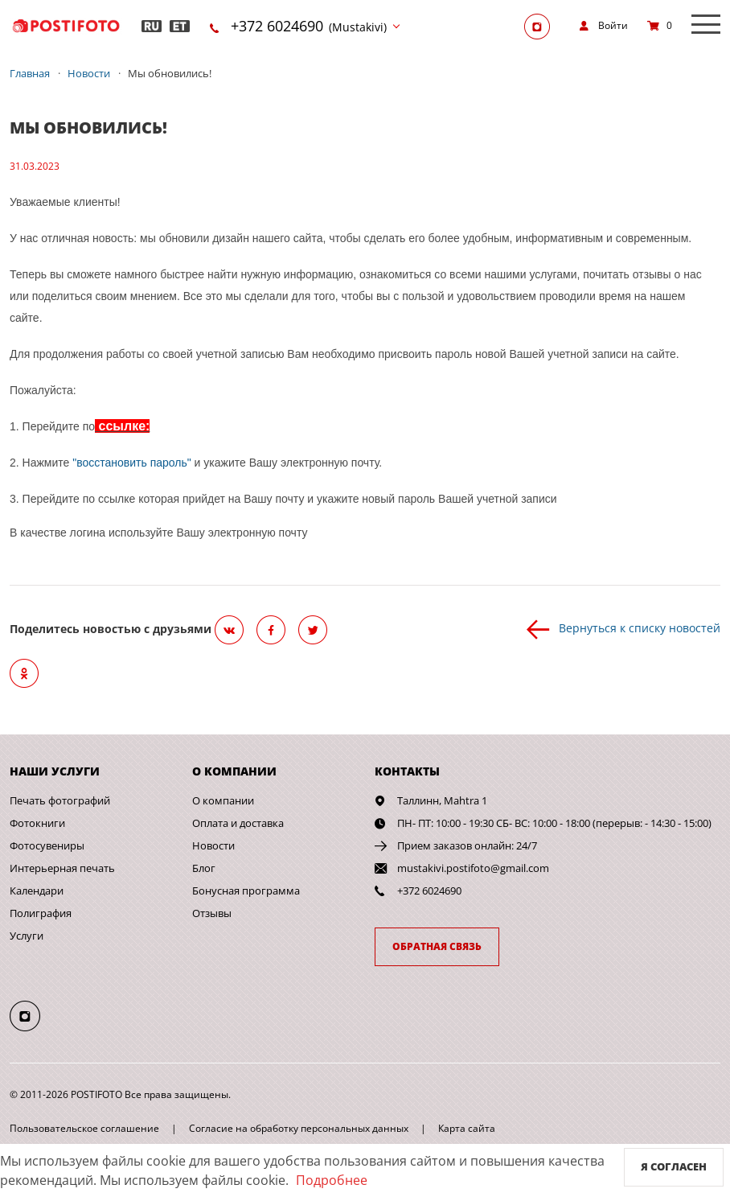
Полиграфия (41, 913)
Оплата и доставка (238, 823)
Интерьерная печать (62, 868)
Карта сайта (466, 1128)
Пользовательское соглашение (84, 1128)
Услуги (26, 935)
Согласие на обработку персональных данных (298, 1128)
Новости (213, 845)
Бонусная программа (246, 890)
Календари (37, 890)
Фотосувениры (47, 845)
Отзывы (212, 913)
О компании (223, 800)
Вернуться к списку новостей (639, 628)
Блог (203, 868)
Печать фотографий (60, 800)
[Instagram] (542, 25)
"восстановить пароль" (131, 462)
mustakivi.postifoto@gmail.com (473, 868)
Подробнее (331, 1180)
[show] (603, 25)
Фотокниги (37, 823)
